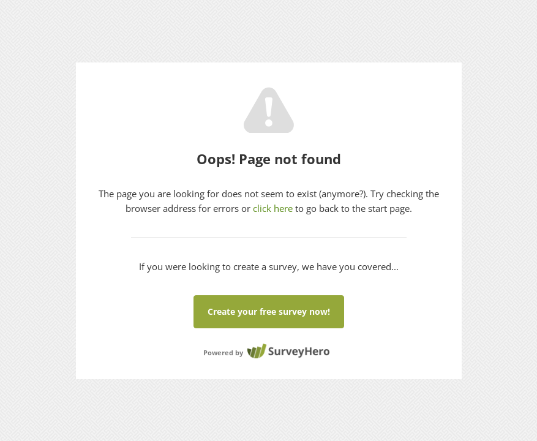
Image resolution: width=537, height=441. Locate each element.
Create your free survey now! (269, 311)
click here (273, 208)
